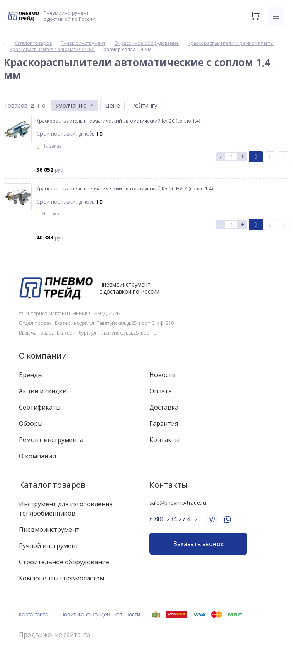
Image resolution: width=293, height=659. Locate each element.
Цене (112, 105)
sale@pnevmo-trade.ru (177, 502)
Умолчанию (71, 105)
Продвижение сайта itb (54, 635)
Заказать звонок (198, 543)
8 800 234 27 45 (171, 519)
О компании (43, 355)
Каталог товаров (52, 485)
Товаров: (16, 105)
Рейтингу (144, 105)
